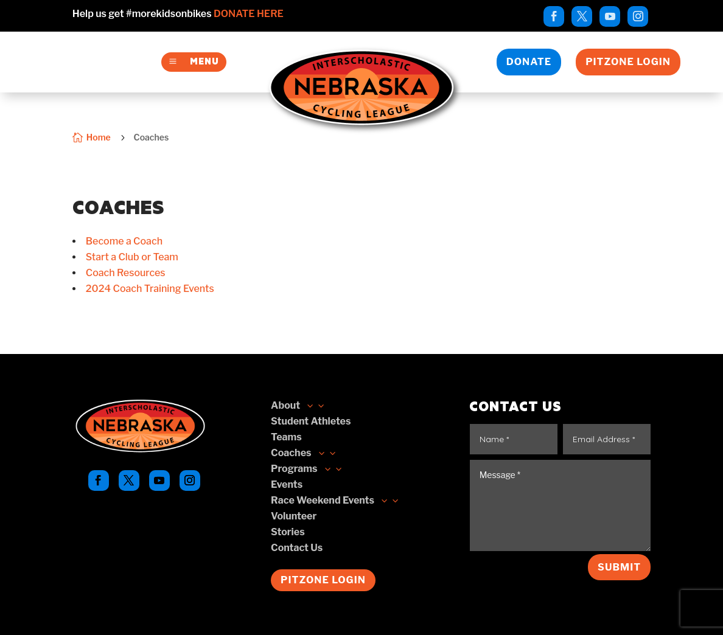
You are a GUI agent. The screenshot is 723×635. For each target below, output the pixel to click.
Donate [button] (528, 62)
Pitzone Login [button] (628, 62)
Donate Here (249, 13)
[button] (304, 453)
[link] (553, 16)
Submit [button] (619, 567)
